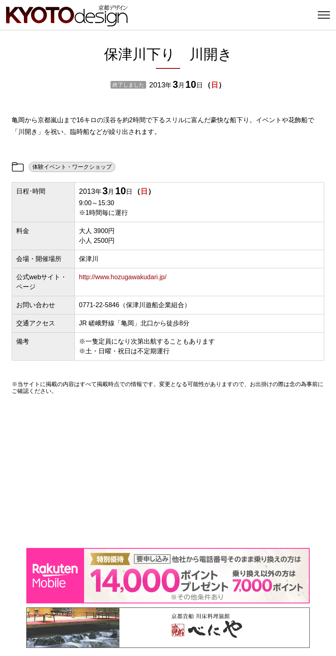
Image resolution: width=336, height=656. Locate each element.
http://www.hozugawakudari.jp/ (122, 277)
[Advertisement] (168, 471)
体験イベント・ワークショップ (72, 166)
